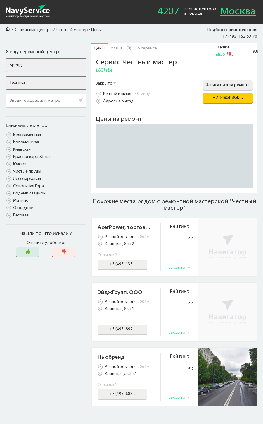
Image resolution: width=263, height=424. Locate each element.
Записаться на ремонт (227, 85)
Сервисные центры (34, 30)
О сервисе (147, 48)
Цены (99, 48)
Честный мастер (72, 30)
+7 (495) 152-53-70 (239, 37)
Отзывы (121, 48)
